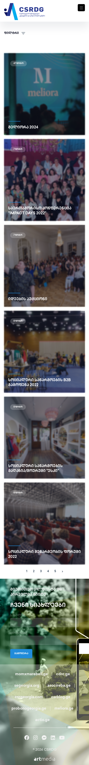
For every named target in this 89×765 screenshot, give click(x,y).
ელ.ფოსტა (18, 633)
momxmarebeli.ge (31, 674)
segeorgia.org (26, 686)
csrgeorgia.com (29, 697)
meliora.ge (63, 709)
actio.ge (42, 720)
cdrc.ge (63, 674)
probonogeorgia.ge (28, 709)
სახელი (16, 615)
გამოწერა (21, 653)
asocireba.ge (59, 686)
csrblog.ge (60, 697)
